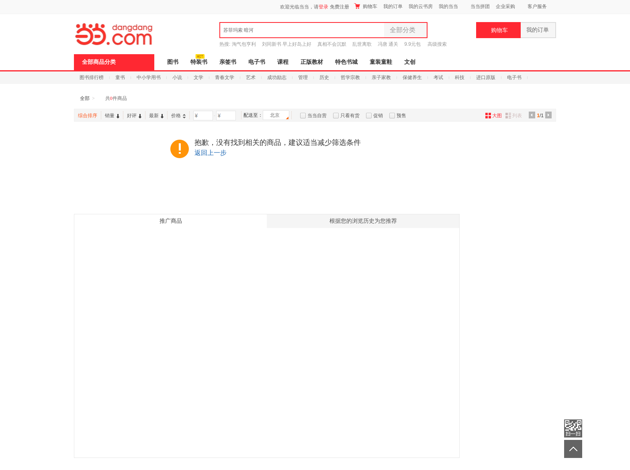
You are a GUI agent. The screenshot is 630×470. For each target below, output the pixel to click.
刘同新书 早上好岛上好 (286, 44)
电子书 (256, 62)
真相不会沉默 (331, 44)
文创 (409, 62)
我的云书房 (421, 6)
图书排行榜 (92, 77)
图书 (172, 62)
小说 (177, 77)
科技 (459, 77)
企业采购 (505, 6)
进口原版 (485, 77)
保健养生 (412, 77)
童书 (120, 77)
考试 (438, 77)
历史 (324, 77)
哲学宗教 (350, 77)
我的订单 (393, 6)
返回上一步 (210, 152)
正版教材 (312, 62)
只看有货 (350, 115)
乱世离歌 (362, 44)
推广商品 (171, 221)
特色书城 (346, 62)
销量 (112, 115)
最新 (156, 115)
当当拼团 (480, 6)
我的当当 (448, 6)
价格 (178, 115)
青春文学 (224, 77)
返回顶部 (573, 449)
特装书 (198, 62)
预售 (401, 115)
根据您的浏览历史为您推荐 (363, 221)
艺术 (251, 77)
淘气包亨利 (244, 44)
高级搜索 (437, 44)
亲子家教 (381, 77)
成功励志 (276, 77)
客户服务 (537, 6)
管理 (303, 77)
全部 (85, 98)
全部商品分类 (99, 62)
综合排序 (87, 115)
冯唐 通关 (388, 44)
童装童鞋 (381, 62)
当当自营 (317, 115)
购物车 (365, 6)
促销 (378, 115)
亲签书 (227, 62)
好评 (134, 115)
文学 (198, 77)
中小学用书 (149, 77)
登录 (323, 7)
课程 (282, 62)
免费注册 (339, 7)
